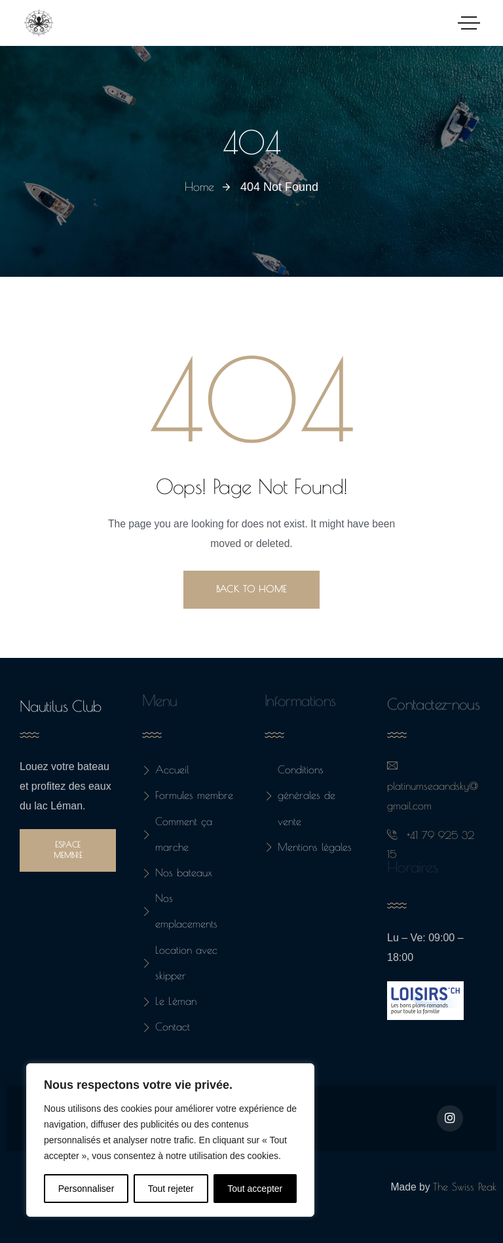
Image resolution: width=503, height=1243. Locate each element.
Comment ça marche (177, 834)
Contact (166, 1026)
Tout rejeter (171, 1188)
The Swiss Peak (464, 1186)
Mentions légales (308, 847)
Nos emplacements (179, 910)
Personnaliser (86, 1188)
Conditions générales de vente (300, 795)
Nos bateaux (177, 872)
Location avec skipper (179, 962)
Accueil (165, 769)
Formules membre (187, 795)
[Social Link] (450, 1118)
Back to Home (251, 589)
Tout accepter (254, 1188)
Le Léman (169, 1001)
